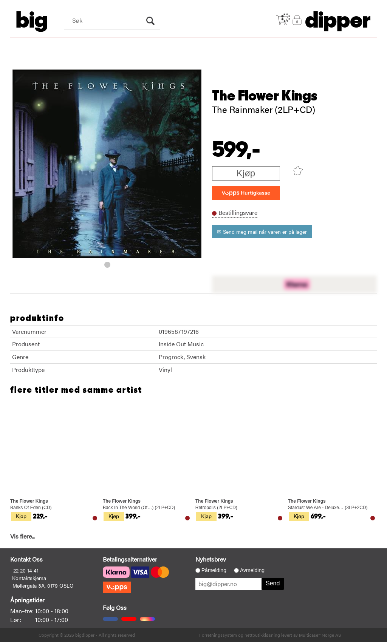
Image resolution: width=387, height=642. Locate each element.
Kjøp (246, 173)
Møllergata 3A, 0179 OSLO (43, 585)
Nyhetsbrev (210, 559)
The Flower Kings (264, 95)
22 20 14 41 (26, 570)
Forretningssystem (218, 634)
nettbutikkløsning (262, 634)
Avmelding (252, 570)
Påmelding (213, 570)
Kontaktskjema (29, 578)
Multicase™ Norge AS (320, 634)
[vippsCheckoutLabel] (246, 193)
